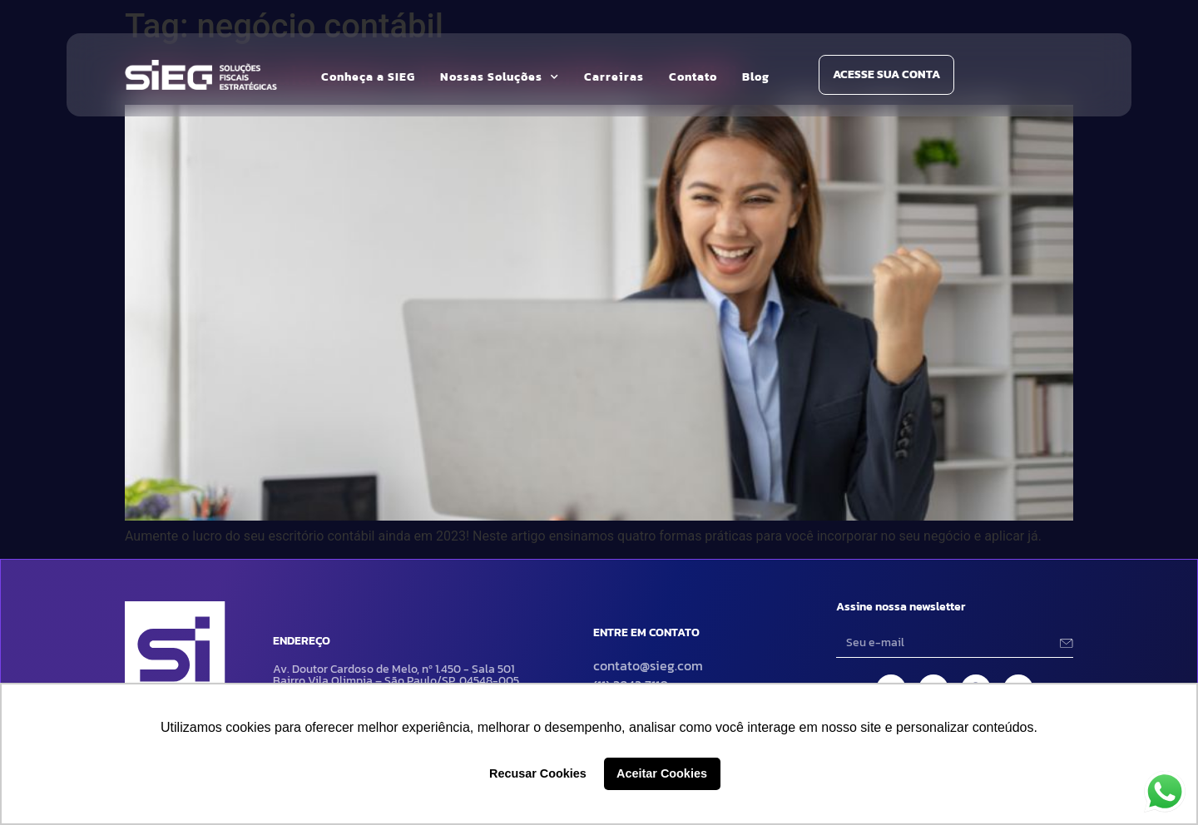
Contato (693, 77)
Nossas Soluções (499, 77)
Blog (756, 77)
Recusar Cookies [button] (538, 773)
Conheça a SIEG (368, 77)
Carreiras (614, 77)
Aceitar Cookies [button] (661, 773)
